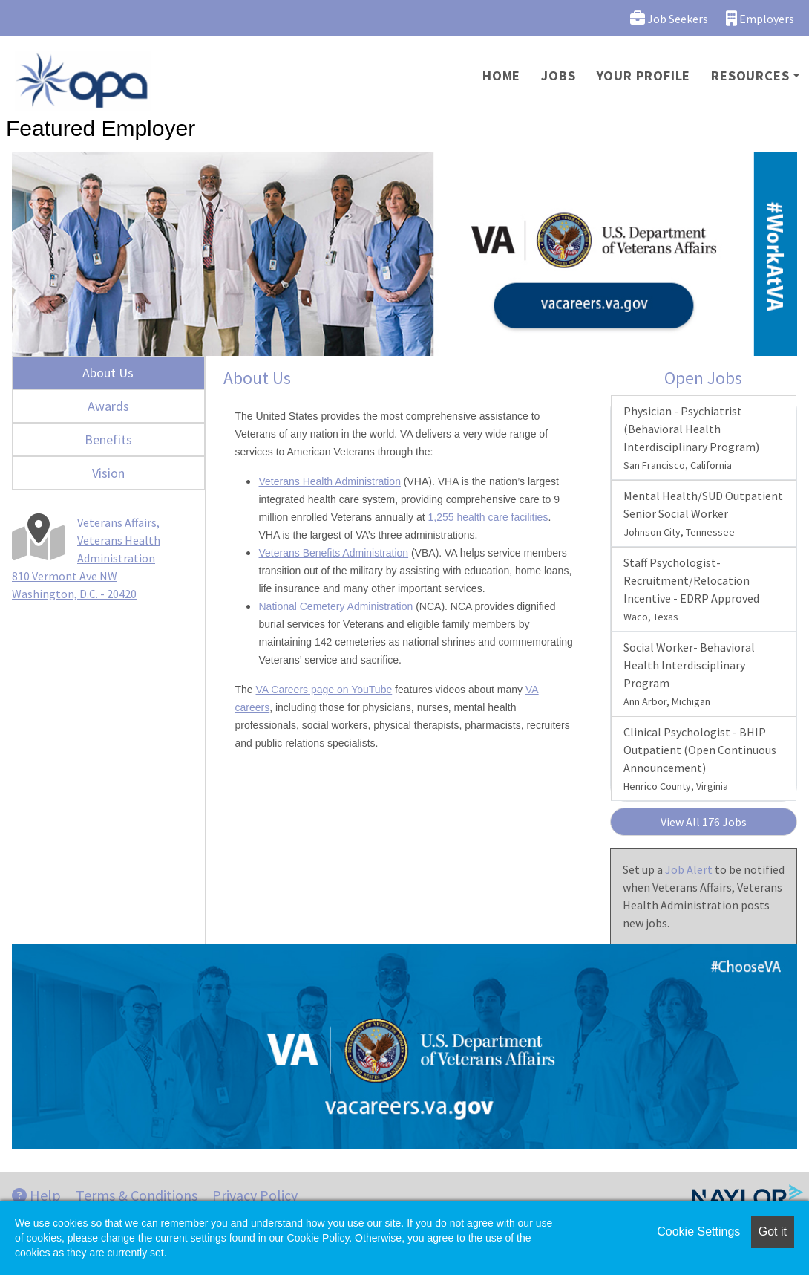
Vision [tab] (108, 472)
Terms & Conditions (136, 1195)
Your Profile (644, 75)
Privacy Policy (255, 1195)
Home (501, 75)
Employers (760, 18)
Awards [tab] (108, 406)
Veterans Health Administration (330, 481)
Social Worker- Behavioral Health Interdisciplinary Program (689, 674)
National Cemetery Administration (336, 606)
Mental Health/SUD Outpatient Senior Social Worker (703, 513)
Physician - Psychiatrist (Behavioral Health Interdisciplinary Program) (691, 437)
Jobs (558, 75)
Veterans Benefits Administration (334, 553)
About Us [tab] (108, 372)
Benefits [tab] (108, 439)
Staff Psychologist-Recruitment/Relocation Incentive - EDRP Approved (691, 589)
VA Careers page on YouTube (324, 689)
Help (36, 1195)
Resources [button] (750, 75)
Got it (773, 1231)
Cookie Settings (698, 1231)
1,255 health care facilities (488, 517)
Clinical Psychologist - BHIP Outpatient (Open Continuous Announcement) (699, 758)
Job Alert (689, 869)
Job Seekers (669, 18)
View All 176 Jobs (704, 821)
